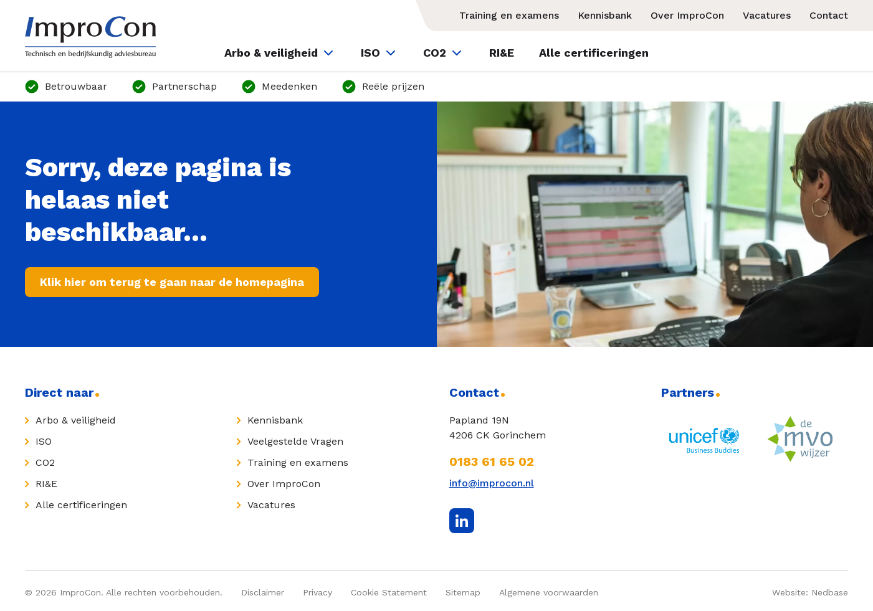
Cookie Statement (389, 592)
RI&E (501, 52)
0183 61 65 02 (491, 461)
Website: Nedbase (810, 592)
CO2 (443, 52)
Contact (828, 15)
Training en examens (509, 15)
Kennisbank (605, 15)
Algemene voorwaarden (548, 592)
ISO (379, 52)
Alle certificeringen (594, 52)
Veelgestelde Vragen (295, 441)
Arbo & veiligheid (280, 52)
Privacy (317, 592)
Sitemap (463, 592)
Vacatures (767, 15)
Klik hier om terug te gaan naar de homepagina (172, 281)
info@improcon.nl (491, 483)
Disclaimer (262, 592)
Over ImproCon (687, 15)
